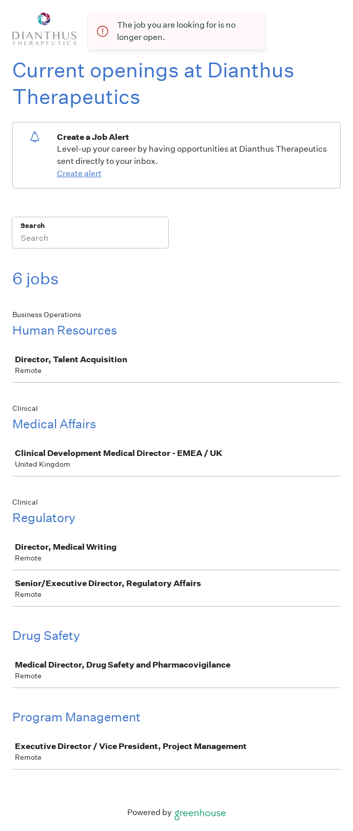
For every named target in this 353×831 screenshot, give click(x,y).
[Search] (90, 239)
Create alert (79, 173)
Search (33, 225)
